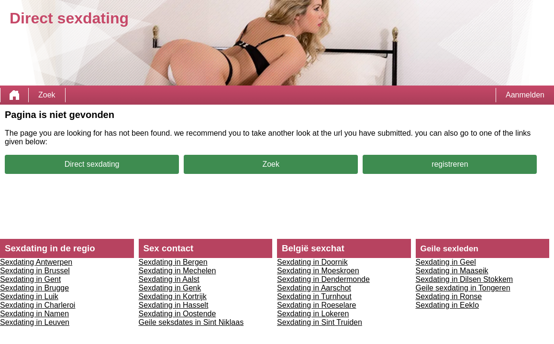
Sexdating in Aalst (169, 279)
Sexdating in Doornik (312, 262)
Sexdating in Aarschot (314, 288)
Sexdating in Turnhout (314, 296)
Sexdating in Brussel (35, 271)
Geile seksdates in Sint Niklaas (191, 322)
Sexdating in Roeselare (316, 305)
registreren (450, 164)
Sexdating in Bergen (173, 262)
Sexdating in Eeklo (447, 305)
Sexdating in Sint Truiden (319, 322)
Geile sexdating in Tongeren (463, 288)
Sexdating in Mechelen (177, 271)
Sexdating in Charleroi (37, 305)
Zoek (46, 95)
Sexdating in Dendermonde (323, 279)
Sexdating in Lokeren (313, 314)
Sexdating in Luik (29, 296)
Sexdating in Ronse (449, 296)
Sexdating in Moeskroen (318, 271)
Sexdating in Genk (170, 288)
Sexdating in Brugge (34, 288)
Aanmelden (525, 95)
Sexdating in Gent (30, 279)
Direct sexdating (92, 164)
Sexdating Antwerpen (36, 262)
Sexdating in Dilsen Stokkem (464, 279)
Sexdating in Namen (34, 314)
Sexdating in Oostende (177, 314)
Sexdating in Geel (446, 262)
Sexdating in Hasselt (174, 305)
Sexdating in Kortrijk (173, 296)
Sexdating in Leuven (34, 322)
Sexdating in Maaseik (452, 271)
